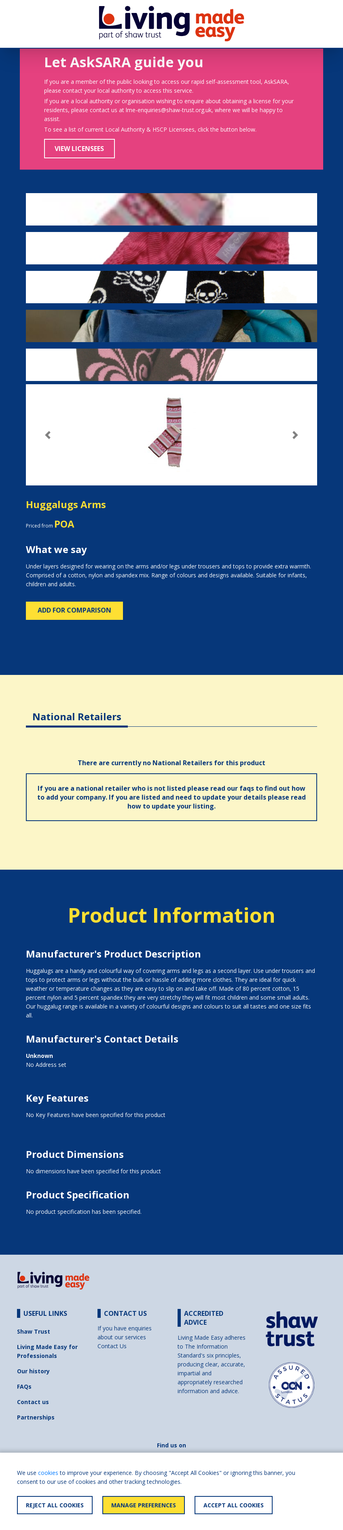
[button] (48, 435)
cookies (48, 1473)
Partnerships (36, 1417)
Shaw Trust (33, 1331)
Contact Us (112, 1346)
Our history (33, 1371)
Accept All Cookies (233, 1505)
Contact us (33, 1402)
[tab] (77, 710)
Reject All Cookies (55, 1505)
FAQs (24, 1386)
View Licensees (79, 148)
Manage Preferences (143, 1505)
